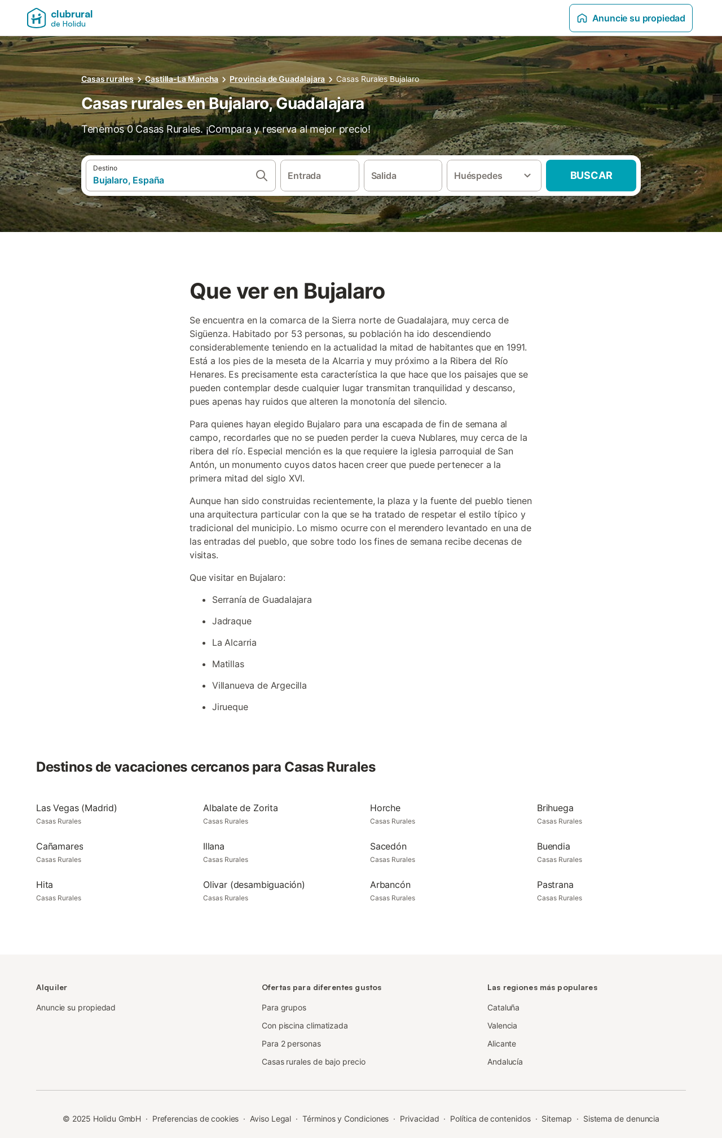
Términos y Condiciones (345, 1118)
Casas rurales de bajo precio (314, 1061)
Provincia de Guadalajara (277, 79)
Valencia (502, 1025)
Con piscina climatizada (305, 1025)
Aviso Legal (270, 1118)
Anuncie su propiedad (630, 18)
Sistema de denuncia (621, 1118)
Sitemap (556, 1118)
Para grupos (284, 1007)
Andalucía (505, 1061)
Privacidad (419, 1118)
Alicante (501, 1043)
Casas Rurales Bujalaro (377, 79)
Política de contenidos (490, 1118)
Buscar (591, 175)
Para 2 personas (291, 1043)
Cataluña (503, 1007)
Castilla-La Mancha (182, 79)
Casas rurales (107, 79)
